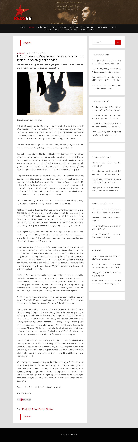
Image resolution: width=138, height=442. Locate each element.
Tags (75, 30)
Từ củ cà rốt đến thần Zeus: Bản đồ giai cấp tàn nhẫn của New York (106, 117)
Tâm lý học (26, 409)
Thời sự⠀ (31, 27)
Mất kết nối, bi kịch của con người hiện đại (106, 219)
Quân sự (96, 250)
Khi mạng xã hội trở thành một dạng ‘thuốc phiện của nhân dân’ (106, 211)
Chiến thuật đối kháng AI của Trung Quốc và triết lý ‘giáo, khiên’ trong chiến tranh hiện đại (106, 282)
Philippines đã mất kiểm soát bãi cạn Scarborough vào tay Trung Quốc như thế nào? (106, 173)
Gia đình (49, 409)
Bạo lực (42, 409)
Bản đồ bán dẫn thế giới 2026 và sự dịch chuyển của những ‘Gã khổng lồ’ (106, 125)
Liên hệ (92, 30)
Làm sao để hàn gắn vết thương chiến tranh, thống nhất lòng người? (106, 79)
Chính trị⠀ (42, 27)
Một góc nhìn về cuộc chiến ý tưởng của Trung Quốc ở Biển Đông (106, 189)
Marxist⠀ (114, 27)
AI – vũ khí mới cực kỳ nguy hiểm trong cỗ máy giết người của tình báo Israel (106, 266)
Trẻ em (35, 409)
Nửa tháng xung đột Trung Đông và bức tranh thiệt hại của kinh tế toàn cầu (106, 133)
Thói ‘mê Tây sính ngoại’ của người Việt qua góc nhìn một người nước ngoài (106, 70)
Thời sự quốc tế (100, 101)
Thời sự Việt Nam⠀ (33, 53)
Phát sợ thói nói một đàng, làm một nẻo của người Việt (106, 86)
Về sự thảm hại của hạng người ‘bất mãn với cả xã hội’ (106, 235)
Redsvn (22, 27)
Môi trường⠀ (88, 27)
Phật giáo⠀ (48, 30)
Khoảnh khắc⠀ (102, 27)
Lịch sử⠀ (63, 27)
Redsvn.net (74, 434)
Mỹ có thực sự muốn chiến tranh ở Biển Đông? (106, 164)
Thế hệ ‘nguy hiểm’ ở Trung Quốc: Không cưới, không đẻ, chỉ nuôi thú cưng (106, 109)
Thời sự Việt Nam (100, 55)
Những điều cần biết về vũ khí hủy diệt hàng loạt (106, 274)
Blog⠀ (67, 30)
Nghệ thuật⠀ (75, 27)
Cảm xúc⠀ (58, 30)
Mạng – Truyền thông (103, 204)
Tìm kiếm (83, 30)
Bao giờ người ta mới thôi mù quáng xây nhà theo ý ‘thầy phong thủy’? (106, 62)
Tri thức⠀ (54, 27)
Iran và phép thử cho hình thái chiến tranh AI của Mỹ (106, 257)
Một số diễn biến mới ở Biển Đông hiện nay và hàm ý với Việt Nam (106, 181)
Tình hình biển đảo (101, 157)
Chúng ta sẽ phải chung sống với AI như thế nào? (106, 227)
